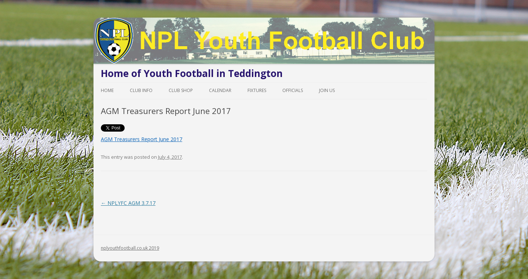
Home (107, 90)
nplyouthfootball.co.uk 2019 (130, 248)
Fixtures (256, 90)
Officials (292, 90)
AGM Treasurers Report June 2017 (141, 139)
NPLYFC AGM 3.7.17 (128, 202)
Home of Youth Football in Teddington (192, 73)
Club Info (141, 90)
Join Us (327, 90)
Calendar (220, 90)
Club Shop (181, 90)
